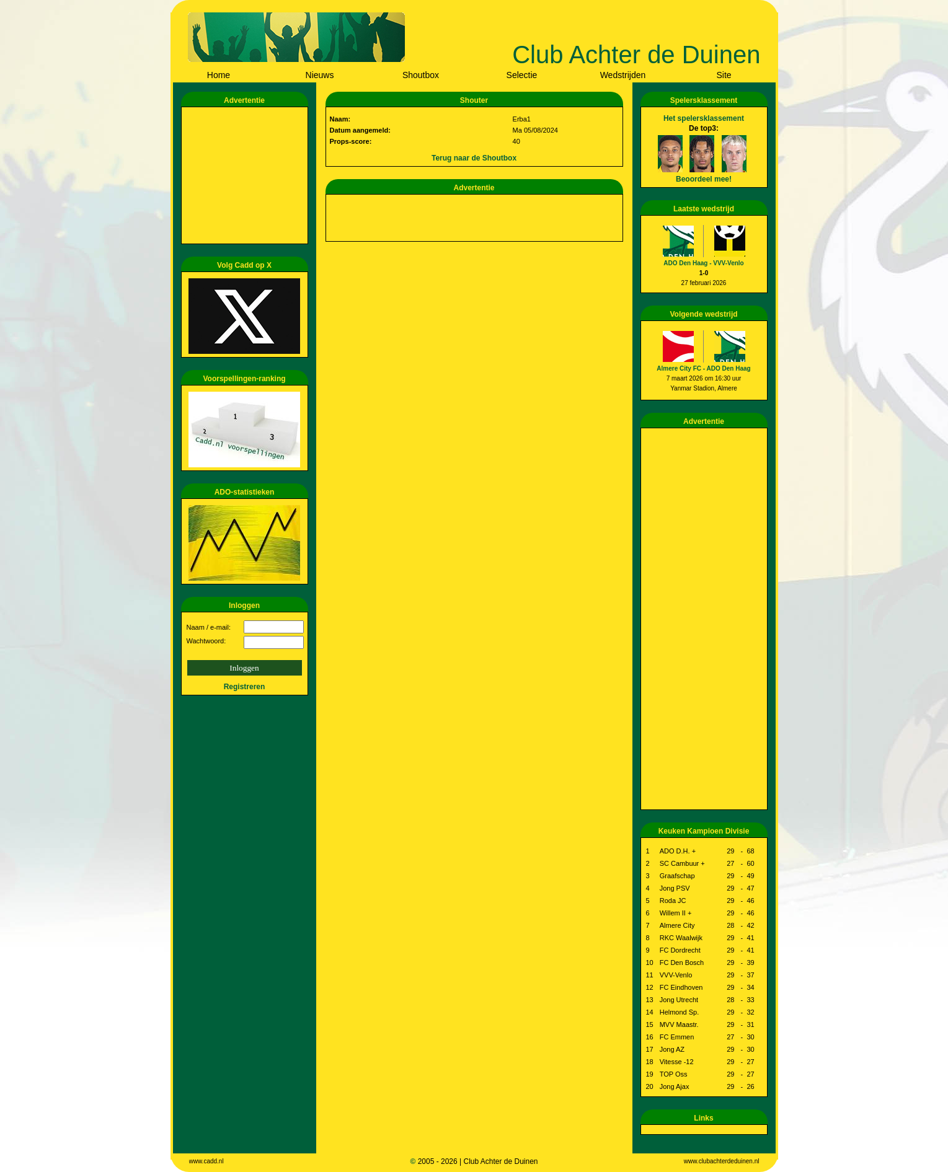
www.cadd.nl (206, 1161)
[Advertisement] (247, 175)
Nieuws (320, 75)
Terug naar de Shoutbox (474, 158)
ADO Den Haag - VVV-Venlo (703, 263)
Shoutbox (420, 75)
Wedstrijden (623, 75)
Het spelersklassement (703, 118)
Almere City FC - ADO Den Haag (703, 368)
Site (723, 75)
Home (218, 75)
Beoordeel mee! (704, 179)
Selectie (522, 75)
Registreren (244, 686)
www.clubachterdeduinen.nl (722, 1161)
